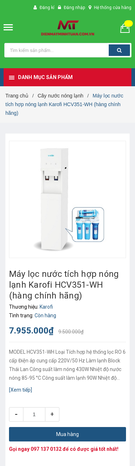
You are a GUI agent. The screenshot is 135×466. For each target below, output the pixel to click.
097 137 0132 (46, 449)
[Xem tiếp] (20, 390)
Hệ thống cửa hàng (112, 7)
